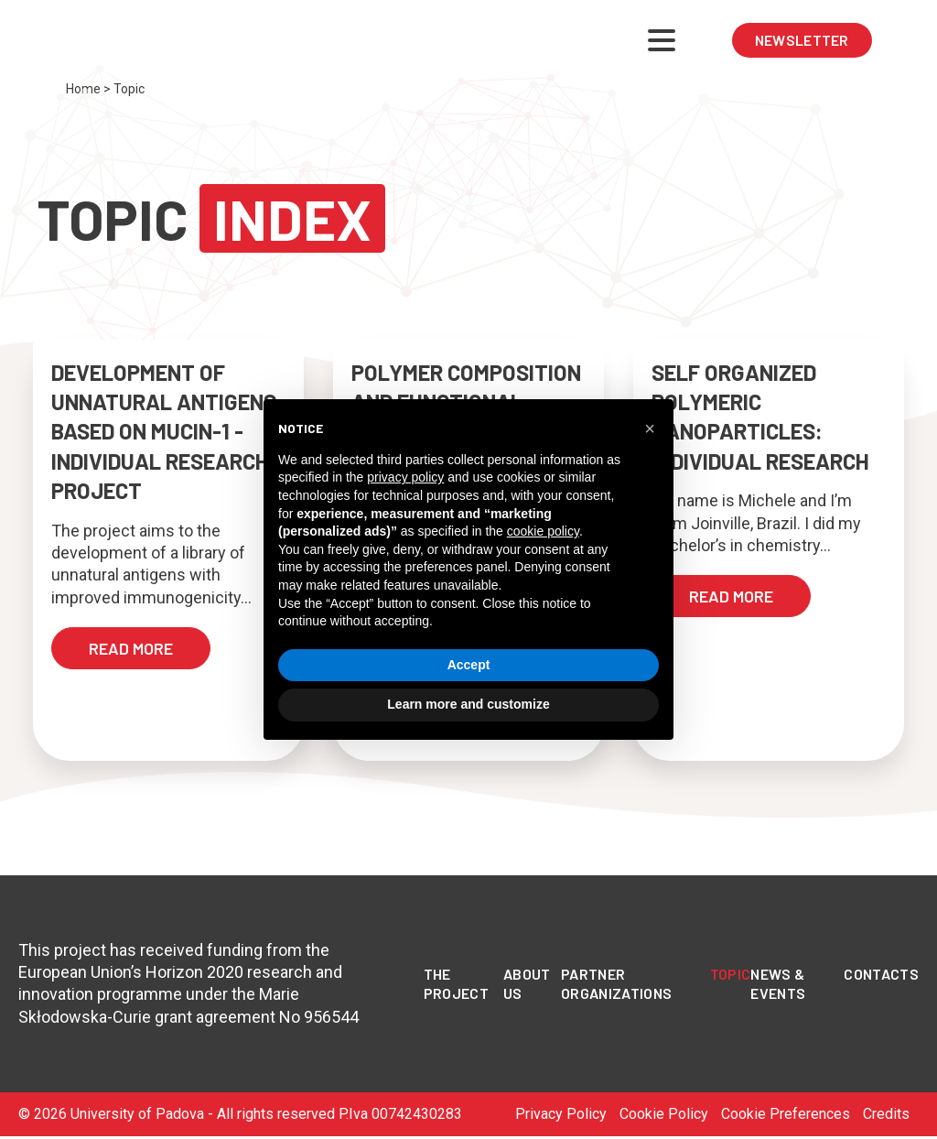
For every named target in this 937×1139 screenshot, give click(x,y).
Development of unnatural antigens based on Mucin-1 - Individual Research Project (163, 431)
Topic (730, 973)
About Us (527, 984)
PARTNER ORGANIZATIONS (616, 984)
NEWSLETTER (802, 40)
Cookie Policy (663, 1114)
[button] (649, 428)
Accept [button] (468, 664)
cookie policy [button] (543, 531)
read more (131, 648)
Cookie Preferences (785, 1114)
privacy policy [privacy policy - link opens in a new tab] (405, 477)
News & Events (777, 984)
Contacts (881, 973)
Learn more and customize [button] (468, 704)
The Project (456, 984)
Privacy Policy (561, 1114)
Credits (886, 1114)
